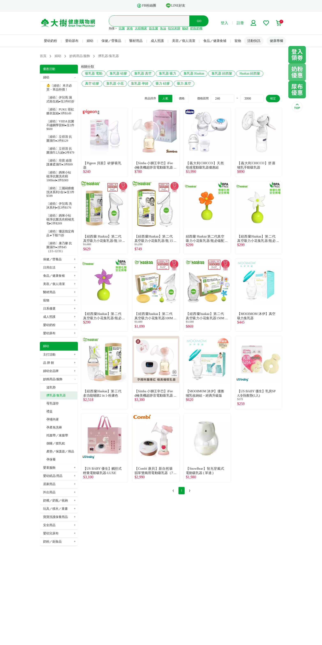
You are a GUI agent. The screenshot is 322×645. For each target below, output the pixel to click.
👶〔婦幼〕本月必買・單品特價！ (59, 87)
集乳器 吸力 (167, 73)
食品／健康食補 (214, 40)
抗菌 (122, 28)
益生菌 (153, 28)
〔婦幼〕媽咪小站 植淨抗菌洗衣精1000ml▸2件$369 (58, 176)
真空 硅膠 (92, 83)
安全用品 (49, 525)
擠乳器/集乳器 (56, 395)
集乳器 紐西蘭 (222, 73)
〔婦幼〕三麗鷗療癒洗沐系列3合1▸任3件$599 (60, 192)
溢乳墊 (51, 387)
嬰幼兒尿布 (51, 533)
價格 (182, 98)
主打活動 (49, 354)
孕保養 (51, 459)
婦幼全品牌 (51, 371)
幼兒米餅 (174, 28)
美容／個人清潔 (183, 40)
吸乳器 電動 (93, 73)
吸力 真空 (184, 83)
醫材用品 (136, 40)
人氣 (165, 98)
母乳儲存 (52, 403)
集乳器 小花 (115, 83)
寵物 (238, 40)
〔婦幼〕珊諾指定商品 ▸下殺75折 (60, 233)
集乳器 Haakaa (194, 73)
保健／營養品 (111, 40)
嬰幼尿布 (71, 40)
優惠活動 (49, 69)
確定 (273, 98)
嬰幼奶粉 (50, 40)
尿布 (130, 28)
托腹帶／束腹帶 (57, 435)
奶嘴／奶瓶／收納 (55, 500)
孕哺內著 (52, 419)
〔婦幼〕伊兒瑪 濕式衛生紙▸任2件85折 (60, 99)
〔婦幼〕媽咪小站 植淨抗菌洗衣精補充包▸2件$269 (60, 219)
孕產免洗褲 (54, 427)
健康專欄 (276, 40)
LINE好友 (175, 5)
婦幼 (90, 40)
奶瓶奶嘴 (196, 28)
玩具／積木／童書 (55, 508)
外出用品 (49, 492)
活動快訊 (253, 40)
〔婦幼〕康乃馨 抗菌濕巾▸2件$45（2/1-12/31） (59, 247)
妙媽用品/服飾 (52, 379)
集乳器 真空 (143, 73)
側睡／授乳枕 (55, 443)
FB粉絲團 (146, 5)
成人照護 (157, 40)
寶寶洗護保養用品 (55, 517)
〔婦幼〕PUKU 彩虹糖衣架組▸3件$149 (60, 111)
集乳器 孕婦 (139, 83)
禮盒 (49, 411)
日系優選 (49, 308)
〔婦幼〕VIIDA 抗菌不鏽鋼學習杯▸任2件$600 (60, 125)
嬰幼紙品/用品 (52, 475)
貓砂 (185, 28)
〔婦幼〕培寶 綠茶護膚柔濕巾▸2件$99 (59, 162)
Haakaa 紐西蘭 (249, 73)
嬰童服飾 (49, 467)
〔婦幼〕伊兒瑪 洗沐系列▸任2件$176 (59, 205)
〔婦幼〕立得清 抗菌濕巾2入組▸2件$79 (60, 150)
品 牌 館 (48, 362)
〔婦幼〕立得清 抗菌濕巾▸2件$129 (59, 138)
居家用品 (49, 484)
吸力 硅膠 (163, 83)
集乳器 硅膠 (118, 73)
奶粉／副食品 (52, 541)
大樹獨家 (141, 28)
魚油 (163, 28)
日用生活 (49, 267)
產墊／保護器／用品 (60, 451)
